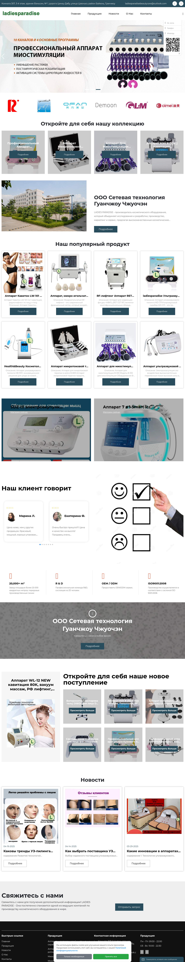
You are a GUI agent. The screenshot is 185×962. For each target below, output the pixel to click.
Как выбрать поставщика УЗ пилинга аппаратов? (89, 853)
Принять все (111, 956)
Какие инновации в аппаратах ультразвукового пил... (152, 853)
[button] (87, 89)
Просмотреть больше (82, 710)
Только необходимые (74, 956)
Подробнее (23, 154)
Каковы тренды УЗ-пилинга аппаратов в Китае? (27, 853)
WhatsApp (169, 33)
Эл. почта (169, 23)
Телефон (169, 28)
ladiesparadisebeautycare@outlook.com (146, 3)
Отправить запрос (129, 907)
